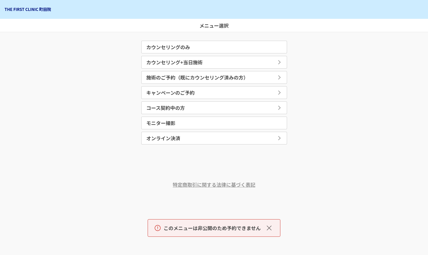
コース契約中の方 (165, 107)
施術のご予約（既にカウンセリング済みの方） (197, 77)
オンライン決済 (163, 138)
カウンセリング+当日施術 (174, 62)
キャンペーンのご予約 (170, 92)
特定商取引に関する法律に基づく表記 (214, 184)
